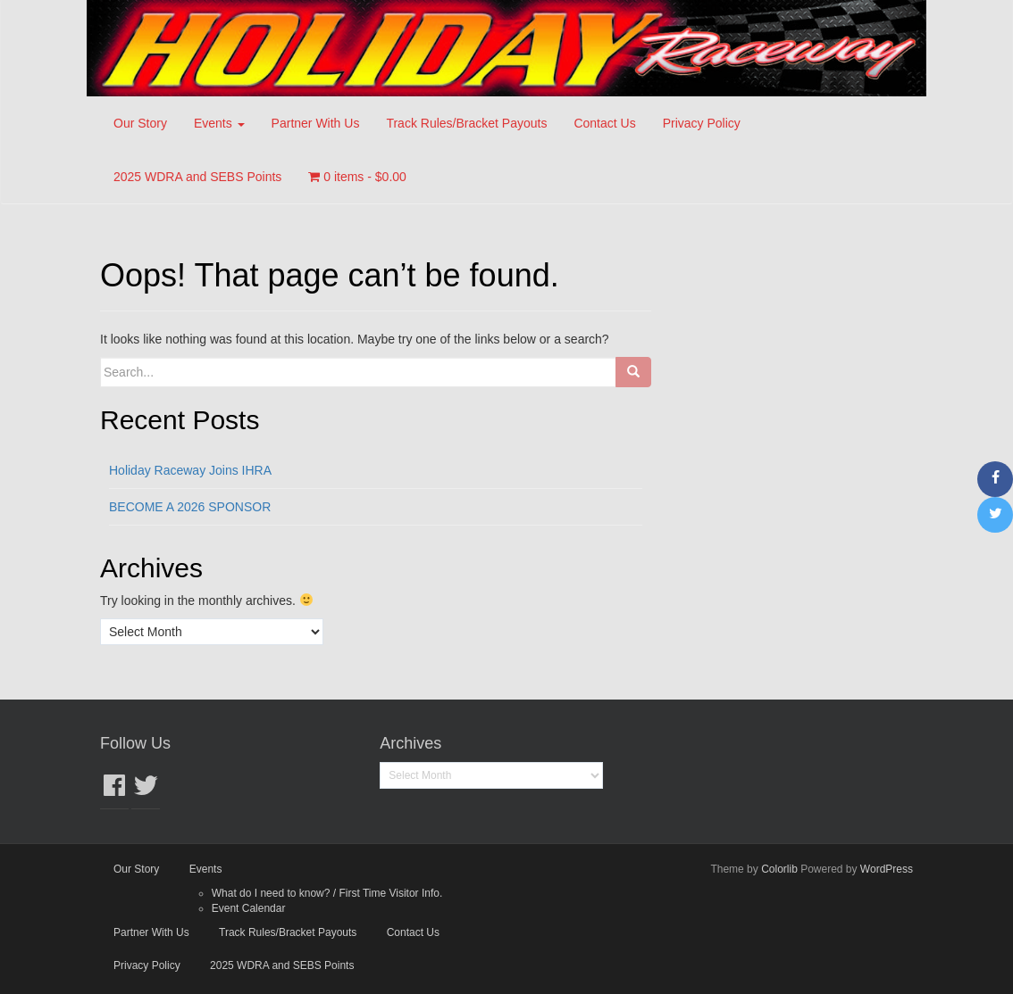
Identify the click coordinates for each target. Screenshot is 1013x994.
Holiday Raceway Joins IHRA (190, 470)
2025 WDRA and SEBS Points (197, 177)
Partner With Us (316, 123)
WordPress (886, 869)
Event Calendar (249, 908)
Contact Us (604, 123)
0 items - (357, 177)
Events (219, 123)
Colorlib (779, 869)
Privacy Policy (702, 123)
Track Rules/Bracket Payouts (466, 123)
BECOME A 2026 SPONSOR (190, 507)
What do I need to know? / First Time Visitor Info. (327, 893)
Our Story (140, 123)
